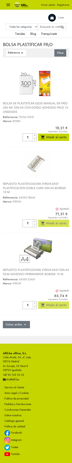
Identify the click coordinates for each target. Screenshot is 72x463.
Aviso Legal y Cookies (16, 393)
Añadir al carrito (54, 137)
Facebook (13, 433)
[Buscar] (52, 26)
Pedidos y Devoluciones (17, 404)
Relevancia (16, 53)
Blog (33, 34)
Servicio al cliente (14, 387)
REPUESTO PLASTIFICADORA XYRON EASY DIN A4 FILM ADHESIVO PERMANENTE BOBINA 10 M (36, 272)
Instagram (13, 440)
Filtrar (60, 53)
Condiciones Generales (17, 410)
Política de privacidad (16, 398)
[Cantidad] (27, 137)
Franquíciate (49, 34)
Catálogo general (14, 421)
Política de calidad (14, 426)
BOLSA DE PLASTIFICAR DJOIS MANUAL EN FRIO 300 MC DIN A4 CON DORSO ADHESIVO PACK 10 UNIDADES (35, 107)
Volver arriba (16, 324)
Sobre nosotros (12, 415)
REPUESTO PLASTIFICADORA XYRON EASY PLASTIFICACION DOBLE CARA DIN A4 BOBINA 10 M (34, 188)
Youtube (12, 454)
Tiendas (20, 34)
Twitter (11, 447)
